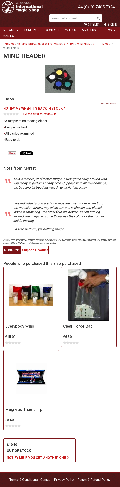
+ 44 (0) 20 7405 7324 (95, 7)
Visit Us (70, 30)
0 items (93, 24)
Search (98, 18)
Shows (107, 30)
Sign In (112, 24)
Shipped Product (35, 250)
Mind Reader (11, 48)
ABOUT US (89, 30)
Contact (52, 30)
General (69, 44)
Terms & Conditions (23, 480)
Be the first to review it (39, 114)
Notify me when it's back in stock (33, 108)
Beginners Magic (29, 44)
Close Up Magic (52, 44)
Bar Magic (9, 44)
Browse (9, 30)
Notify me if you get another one (36, 458)
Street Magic (101, 44)
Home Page (32, 30)
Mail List (9, 35)
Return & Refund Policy (94, 480)
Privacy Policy (64, 480)
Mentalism (84, 44)
